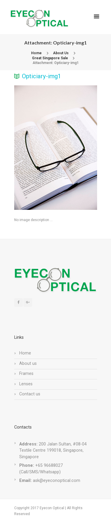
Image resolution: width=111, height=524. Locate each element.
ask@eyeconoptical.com (56, 480)
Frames (26, 373)
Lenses (26, 383)
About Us (61, 53)
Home (36, 53)
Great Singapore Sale (50, 58)
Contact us (29, 394)
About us (28, 363)
